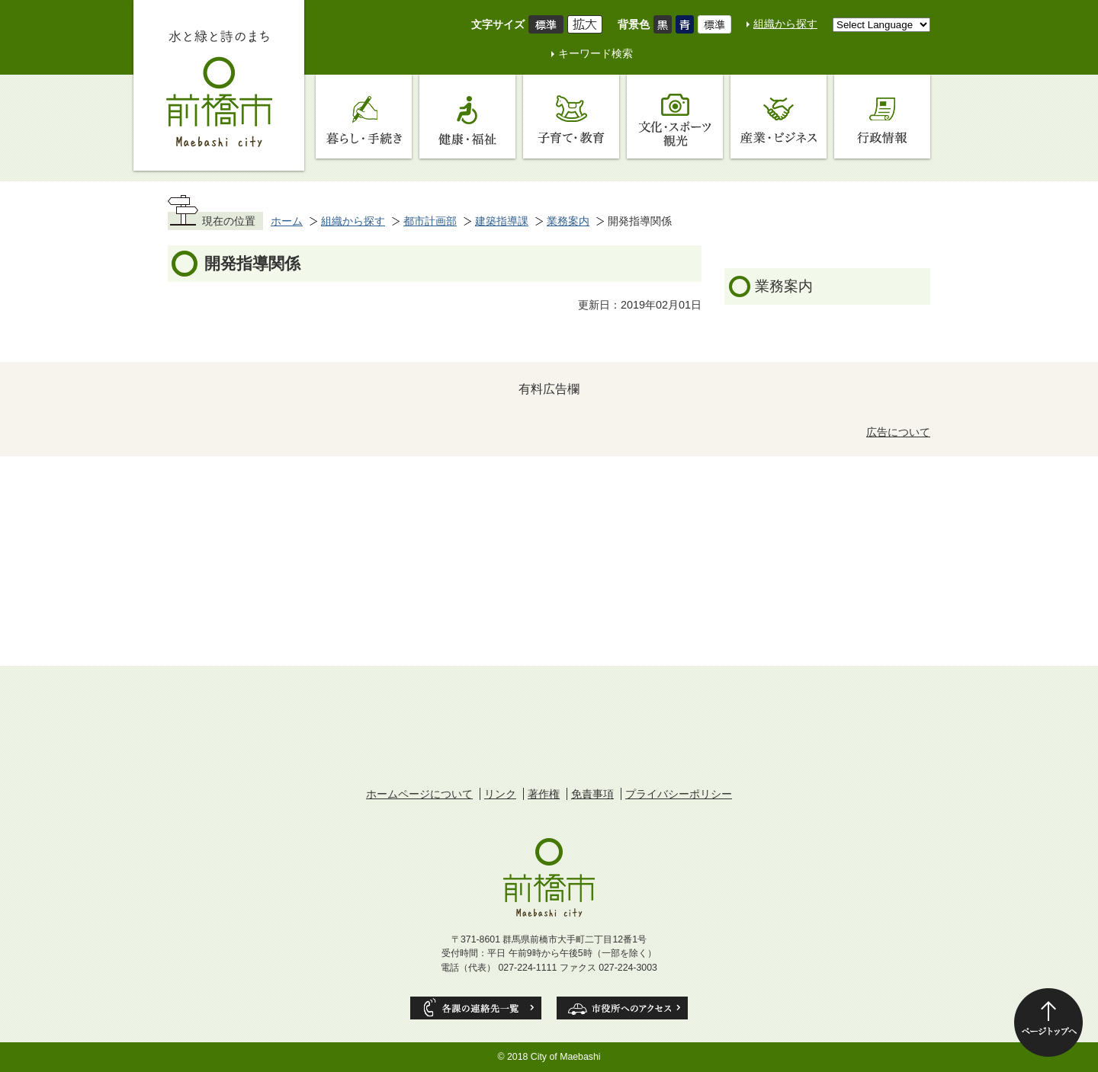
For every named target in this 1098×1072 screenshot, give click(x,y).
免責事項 (592, 794)
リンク (500, 794)
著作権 (544, 794)
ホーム (287, 221)
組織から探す (785, 24)
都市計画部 (430, 221)
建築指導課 (501, 221)
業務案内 (568, 221)
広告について (898, 432)
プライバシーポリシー (678, 794)
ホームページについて (419, 794)
